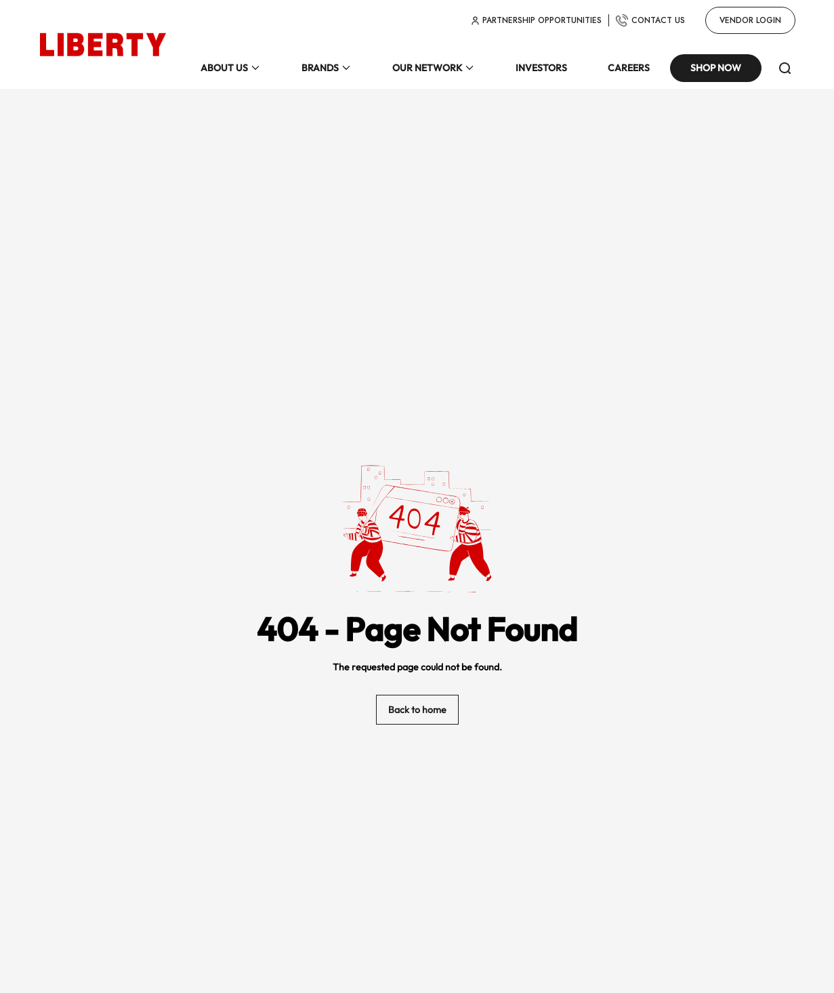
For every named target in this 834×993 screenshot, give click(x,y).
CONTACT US (650, 20)
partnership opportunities (537, 20)
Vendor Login (750, 20)
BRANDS (320, 68)
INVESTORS (541, 68)
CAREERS (629, 68)
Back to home (417, 710)
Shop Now (715, 68)
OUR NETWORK (427, 68)
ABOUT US (224, 68)
